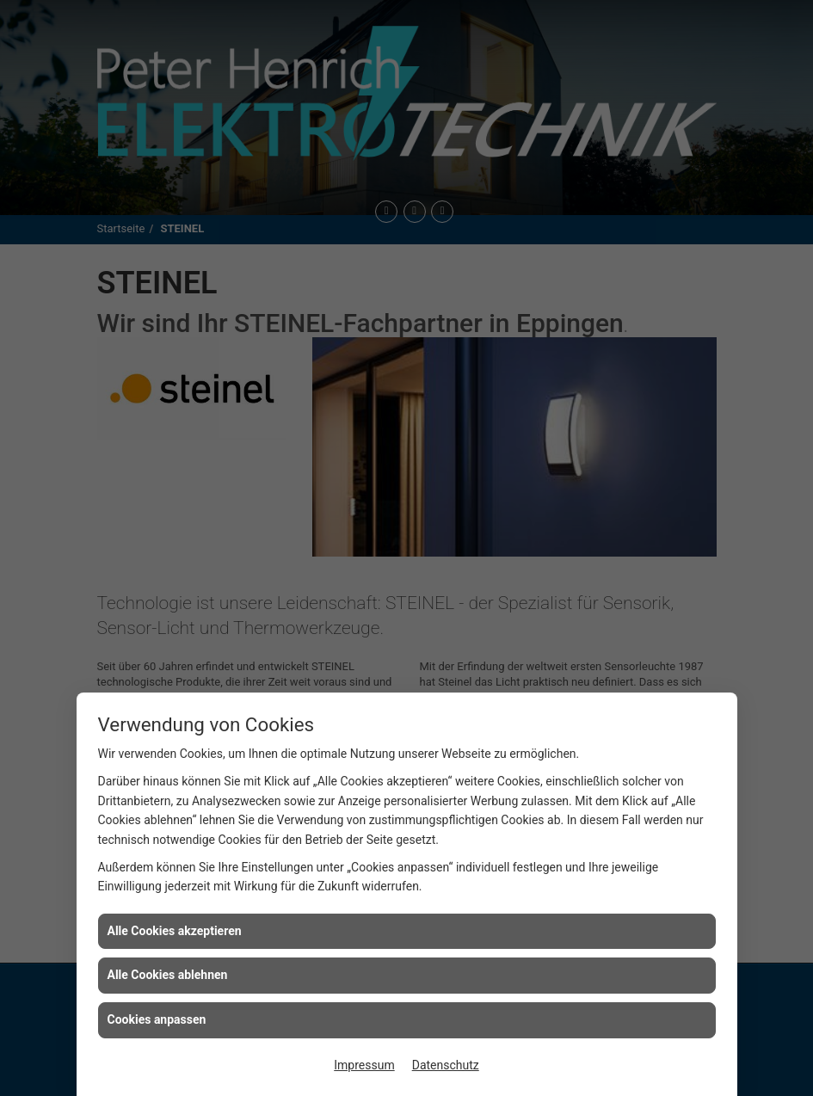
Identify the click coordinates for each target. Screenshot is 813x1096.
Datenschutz (445, 1065)
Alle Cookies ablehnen (168, 975)
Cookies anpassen (157, 1019)
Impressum (364, 1065)
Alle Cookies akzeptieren (175, 931)
